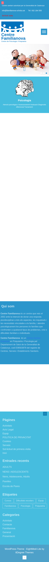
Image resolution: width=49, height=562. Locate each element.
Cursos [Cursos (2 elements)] (7, 501)
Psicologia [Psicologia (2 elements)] (25, 506)
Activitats (6, 425)
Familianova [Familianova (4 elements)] (9, 506)
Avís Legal (7, 429)
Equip (5, 433)
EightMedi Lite (34, 549)
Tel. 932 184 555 (35, 11)
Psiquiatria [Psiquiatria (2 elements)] (39, 506)
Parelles (6, 481)
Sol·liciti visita (7, 16)
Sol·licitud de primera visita (16, 449)
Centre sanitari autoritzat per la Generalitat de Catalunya (23, 6)
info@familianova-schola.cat (13, 11)
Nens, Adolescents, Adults (15, 476)
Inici (4, 453)
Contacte (6, 524)
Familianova (8, 528)
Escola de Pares (10, 486)
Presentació (8, 536)
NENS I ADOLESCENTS (15, 471)
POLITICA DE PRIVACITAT (16, 437)
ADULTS (6, 467)
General (6, 532)
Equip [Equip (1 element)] (40, 501)
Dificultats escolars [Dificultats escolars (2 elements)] (24, 501)
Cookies (6, 441)
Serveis (6, 445)
